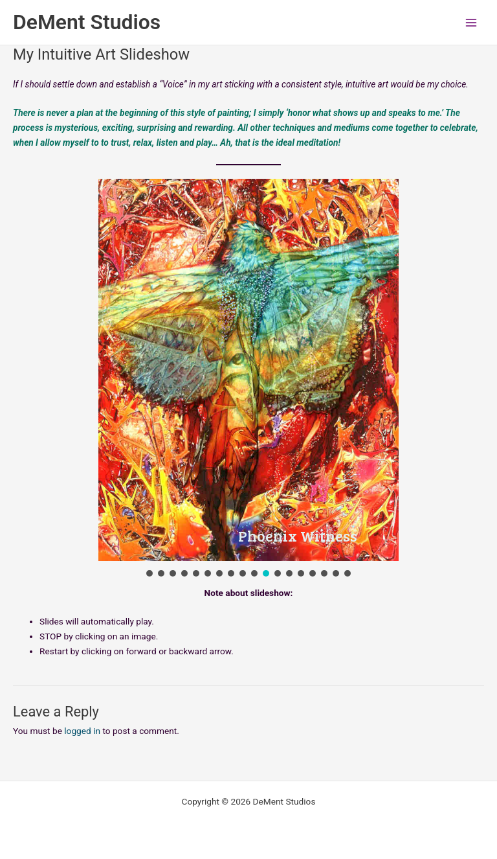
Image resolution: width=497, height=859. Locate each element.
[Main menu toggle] (471, 22)
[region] (248, 379)
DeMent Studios (86, 22)
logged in (82, 731)
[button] (149, 573)
